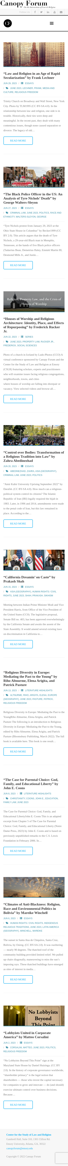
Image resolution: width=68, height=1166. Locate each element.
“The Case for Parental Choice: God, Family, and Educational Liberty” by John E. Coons (30, 784)
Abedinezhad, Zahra (22, 471)
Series (29, 337)
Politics (44, 213)
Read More (18, 140)
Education (51, 798)
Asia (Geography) (45, 471)
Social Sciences (27, 345)
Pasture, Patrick (42, 699)
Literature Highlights (38, 690)
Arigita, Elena (38, 695)
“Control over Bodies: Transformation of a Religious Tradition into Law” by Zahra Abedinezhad (33, 456)
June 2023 (15, 88)
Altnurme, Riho (19, 695)
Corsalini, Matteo (21, 1047)
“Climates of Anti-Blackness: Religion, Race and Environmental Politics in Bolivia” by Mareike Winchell (31, 908)
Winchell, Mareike (31, 931)
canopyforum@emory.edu (19, 1148)
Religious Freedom (26, 92)
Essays (29, 83)
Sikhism (48, 595)
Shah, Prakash (34, 595)
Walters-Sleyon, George (31, 217)
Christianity (17, 798)
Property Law (31, 341)
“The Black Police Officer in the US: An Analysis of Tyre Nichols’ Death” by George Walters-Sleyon (32, 198)
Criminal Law (18, 213)
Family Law (9, 802)
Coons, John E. (35, 798)
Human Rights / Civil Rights (26, 923)
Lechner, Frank (32, 88)
